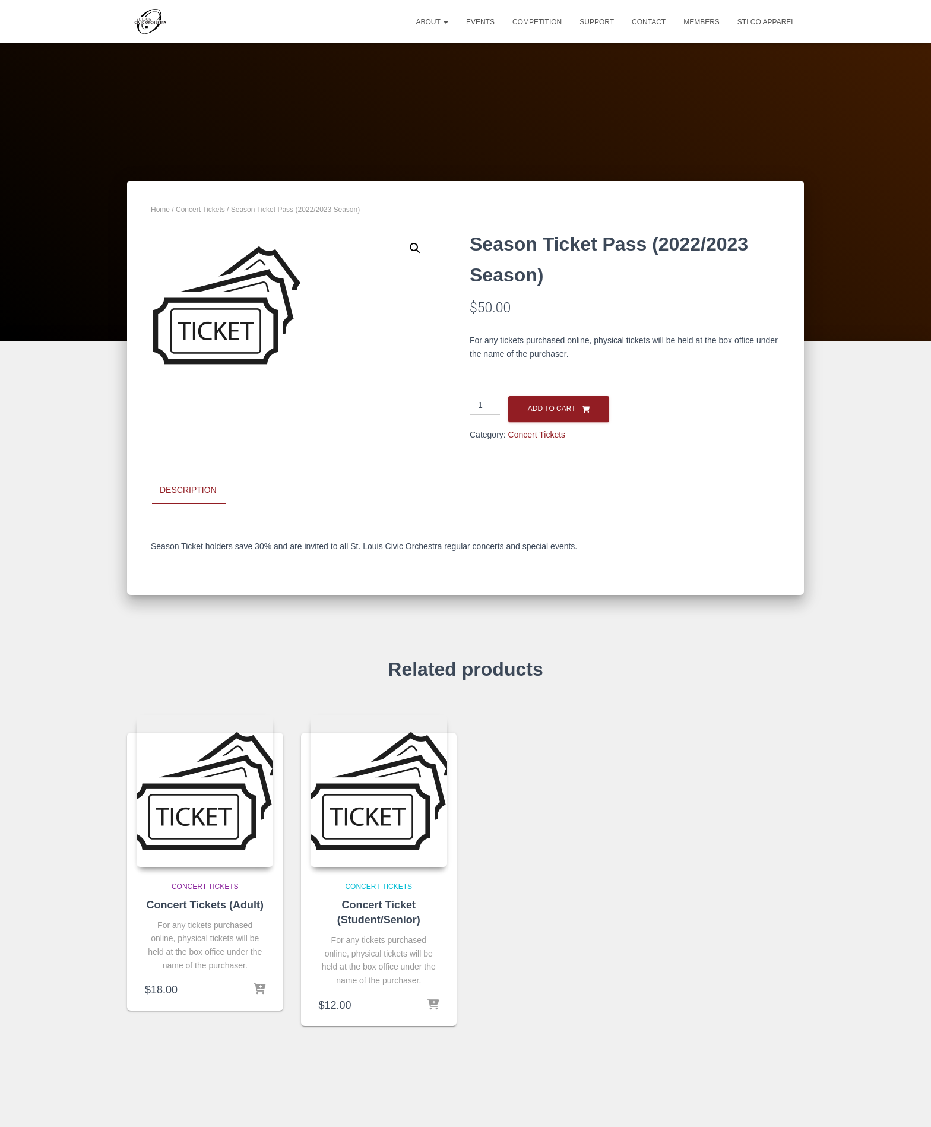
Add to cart (552, 408)
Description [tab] (188, 490)
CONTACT (649, 22)
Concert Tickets (200, 209)
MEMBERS (701, 22)
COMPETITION (537, 22)
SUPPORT (597, 22)
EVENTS (480, 22)
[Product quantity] (485, 405)
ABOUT (432, 22)
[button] (415, 248)
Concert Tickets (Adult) (205, 905)
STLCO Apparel (766, 22)
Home (160, 209)
